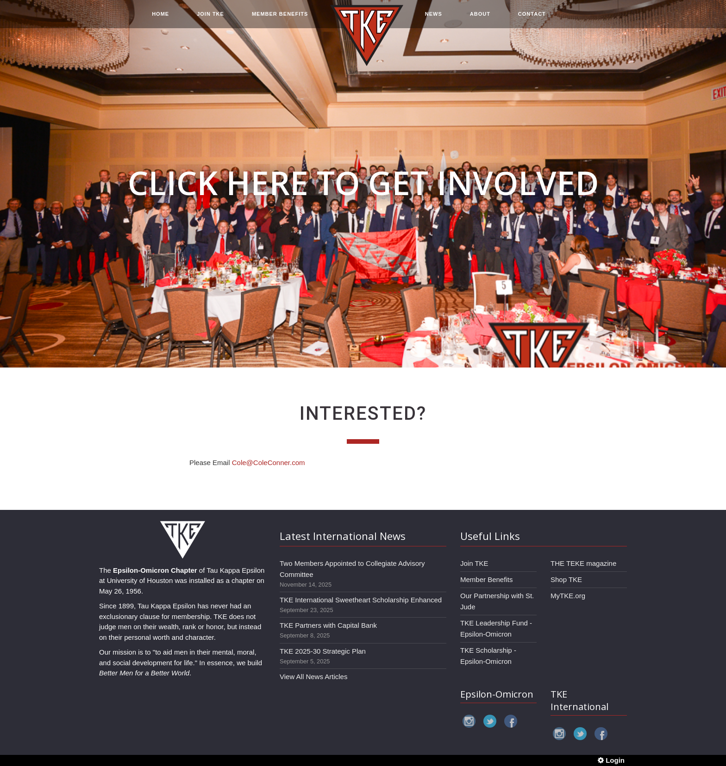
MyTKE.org (568, 596)
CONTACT (532, 19)
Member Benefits (486, 579)
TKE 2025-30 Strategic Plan (323, 651)
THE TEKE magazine (583, 563)
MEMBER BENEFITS (280, 19)
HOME (160, 19)
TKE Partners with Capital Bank (328, 625)
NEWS (433, 19)
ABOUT (480, 19)
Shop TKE (566, 579)
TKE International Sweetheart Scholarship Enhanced (361, 600)
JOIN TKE (210, 19)
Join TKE (474, 563)
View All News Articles (313, 676)
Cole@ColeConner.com (268, 462)
